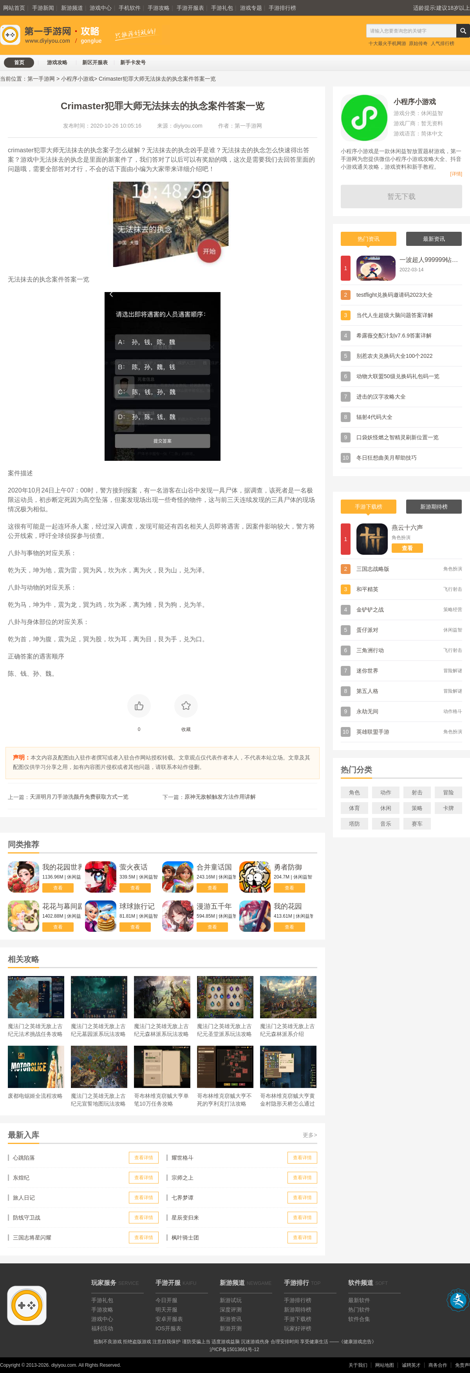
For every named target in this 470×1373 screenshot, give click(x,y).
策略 (417, 808)
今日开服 (166, 1300)
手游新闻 (43, 8)
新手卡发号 (133, 62)
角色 (354, 792)
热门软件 (359, 1309)
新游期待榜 (297, 1309)
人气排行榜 (442, 43)
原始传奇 (418, 43)
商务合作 (437, 1365)
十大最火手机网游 (387, 43)
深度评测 (231, 1309)
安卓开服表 (169, 1319)
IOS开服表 (168, 1328)
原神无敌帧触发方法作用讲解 (220, 797)
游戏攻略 (57, 62)
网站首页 (14, 8)
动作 (385, 792)
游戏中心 (101, 8)
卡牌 (448, 808)
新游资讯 (231, 1319)
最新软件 (359, 1300)
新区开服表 (95, 62)
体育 (354, 808)
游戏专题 (251, 8)
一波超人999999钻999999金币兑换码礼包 (429, 259)
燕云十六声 (407, 527)
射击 (417, 792)
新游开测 (231, 1328)
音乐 (385, 824)
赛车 (417, 824)
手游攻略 (159, 8)
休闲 (385, 808)
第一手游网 (41, 79)
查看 (58, 888)
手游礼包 (222, 8)
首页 (19, 62)
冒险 (448, 792)
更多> (310, 1135)
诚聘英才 (411, 1365)
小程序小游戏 (77, 79)
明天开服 (166, 1309)
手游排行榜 (282, 8)
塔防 (354, 824)
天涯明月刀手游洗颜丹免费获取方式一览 (79, 797)
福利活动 (102, 1328)
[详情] (456, 174)
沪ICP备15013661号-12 (234, 1349)
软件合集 (359, 1319)
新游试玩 (231, 1300)
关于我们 (358, 1365)
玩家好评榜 (297, 1328)
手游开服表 (190, 8)
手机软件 (130, 8)
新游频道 (72, 8)
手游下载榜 (297, 1319)
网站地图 (384, 1365)
